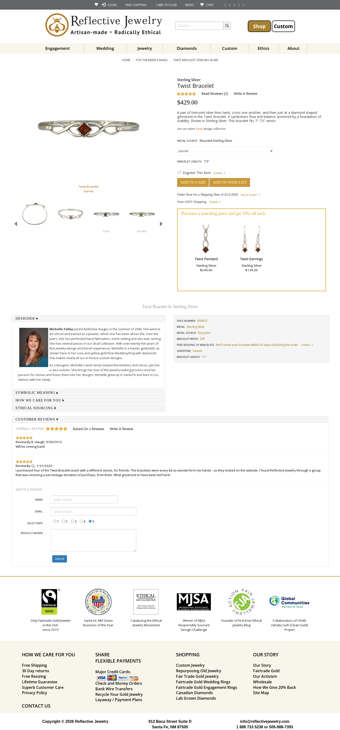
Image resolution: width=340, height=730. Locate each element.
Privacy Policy (34, 692)
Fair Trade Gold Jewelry (197, 676)
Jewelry (144, 48)
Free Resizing (34, 676)
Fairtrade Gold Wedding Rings (203, 682)
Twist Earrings (251, 259)
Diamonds (187, 48)
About (294, 48)
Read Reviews (212, 93)
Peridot (142, 231)
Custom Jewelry (190, 665)
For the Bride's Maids (152, 60)
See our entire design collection (201, 128)
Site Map (261, 692)
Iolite (106, 231)
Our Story (262, 665)
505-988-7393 (281, 727)
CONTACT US (36, 706)
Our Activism (265, 676)
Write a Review (245, 93)
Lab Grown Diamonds (196, 698)
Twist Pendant (206, 259)
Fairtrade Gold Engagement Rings (206, 687)
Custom (283, 26)
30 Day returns (35, 670)
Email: (39, 511)
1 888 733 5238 (249, 727)
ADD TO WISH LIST (230, 182)
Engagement (57, 48)
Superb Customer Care (43, 687)
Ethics (263, 48)
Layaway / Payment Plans (118, 699)
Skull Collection (104, 343)
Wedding (105, 48)
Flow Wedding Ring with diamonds (132, 353)
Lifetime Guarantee (39, 682)
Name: (39, 499)
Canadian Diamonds (194, 692)
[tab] (88, 319)
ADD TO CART (193, 182)
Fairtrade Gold (266, 670)
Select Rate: (35, 523)
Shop (259, 26)
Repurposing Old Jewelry (198, 670)
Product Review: (32, 533)
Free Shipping (34, 665)
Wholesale (262, 682)
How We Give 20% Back (274, 687)
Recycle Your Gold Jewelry (119, 694)
